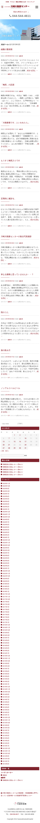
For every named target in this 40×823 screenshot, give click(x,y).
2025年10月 (6, 486)
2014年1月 (6, 715)
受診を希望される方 (21, 2)
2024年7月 (6, 522)
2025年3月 (6, 504)
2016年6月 (6, 640)
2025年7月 (6, 494)
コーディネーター (7, 772)
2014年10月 (6, 692)
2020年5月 (6, 581)
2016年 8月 (6, 635)
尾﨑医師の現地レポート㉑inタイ (13, 464)
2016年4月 (6, 645)
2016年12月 (6, 625)
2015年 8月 (6, 666)
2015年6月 (6, 671)
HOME (7, 2)
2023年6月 (6, 555)
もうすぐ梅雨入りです (10, 160)
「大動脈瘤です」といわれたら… (15, 122)
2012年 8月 (6, 758)
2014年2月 (6, 712)
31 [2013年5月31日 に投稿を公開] (25, 448)
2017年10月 (6, 599)
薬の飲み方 (5, 350)
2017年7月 (6, 607)
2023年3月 (6, 563)
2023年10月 (6, 545)
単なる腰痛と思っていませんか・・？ (17, 274)
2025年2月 (6, 506)
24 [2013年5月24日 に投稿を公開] (25, 445)
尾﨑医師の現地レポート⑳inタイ (13, 467)
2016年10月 (6, 630)
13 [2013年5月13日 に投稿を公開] (3, 441)
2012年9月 (6, 756)
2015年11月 (6, 658)
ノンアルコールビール (10, 388)
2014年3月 (6, 710)
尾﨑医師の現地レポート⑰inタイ (13, 474)
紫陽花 (5, 775)
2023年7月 (6, 553)
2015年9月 (6, 663)
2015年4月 (6, 676)
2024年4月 (6, 530)
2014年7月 (6, 699)
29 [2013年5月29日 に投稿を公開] (14, 448)
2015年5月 (6, 674)
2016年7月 (6, 638)
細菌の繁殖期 (6, 49)
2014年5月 (6, 704)
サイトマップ (30, 2)
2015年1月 (6, 684)
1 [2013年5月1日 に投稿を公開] (14, 435)
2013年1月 (6, 746)
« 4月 (2, 451)
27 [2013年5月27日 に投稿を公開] (3, 448)
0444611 (21, 16)
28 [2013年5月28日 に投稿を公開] (9, 448)
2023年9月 (6, 548)
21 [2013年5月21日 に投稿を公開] (9, 445)
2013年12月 (6, 717)
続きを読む (32, 70)
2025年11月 (6, 483)
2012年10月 (6, 753)
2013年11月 (6, 720)
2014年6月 (6, 702)
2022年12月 (6, 571)
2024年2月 (6, 535)
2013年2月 (6, 743)
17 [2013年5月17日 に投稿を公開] (25, 441)
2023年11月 (6, 542)
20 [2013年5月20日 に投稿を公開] (3, 445)
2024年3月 (6, 532)
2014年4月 (6, 707)
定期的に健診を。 (8, 198)
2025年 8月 (6, 491)
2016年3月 (6, 648)
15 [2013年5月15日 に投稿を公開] (14, 441)
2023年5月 (6, 558)
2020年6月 (6, 578)
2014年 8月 (6, 697)
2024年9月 (6, 519)
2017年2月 (6, 620)
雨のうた (5, 312)
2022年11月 (6, 573)
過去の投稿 (5, 424)
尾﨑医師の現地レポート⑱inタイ (13, 472)
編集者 (21, 56)
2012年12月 (6, 748)
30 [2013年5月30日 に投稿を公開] (20, 448)
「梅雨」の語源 (7, 85)
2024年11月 (6, 514)
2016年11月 (6, 627)
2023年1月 (6, 568)
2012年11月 (6, 751)
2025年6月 (6, 496)
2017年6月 (6, 609)
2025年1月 (6, 509)
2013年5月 (6, 735)
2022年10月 (6, 576)
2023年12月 (6, 540)
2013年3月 (6, 740)
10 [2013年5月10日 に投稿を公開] (25, 438)
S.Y (9, 377)
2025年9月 (6, 488)
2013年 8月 (6, 728)
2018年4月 (6, 584)
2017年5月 (6, 612)
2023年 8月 (6, 550)
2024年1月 (6, 537)
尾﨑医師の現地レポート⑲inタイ (13, 469)
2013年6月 (6, 733)
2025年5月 (6, 499)
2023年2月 (6, 566)
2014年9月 (6, 694)
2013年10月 (6, 722)
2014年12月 (6, 686)
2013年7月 (6, 730)
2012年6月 (6, 764)
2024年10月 (6, 517)
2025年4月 (6, 501)
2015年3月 (6, 679)
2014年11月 (6, 689)
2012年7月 (6, 761)
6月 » (7, 451)
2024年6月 (6, 524)
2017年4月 (6, 614)
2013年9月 (6, 725)
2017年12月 (6, 594)
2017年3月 (6, 617)
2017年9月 (6, 602)
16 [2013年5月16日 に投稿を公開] (20, 441)
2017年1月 (6, 622)
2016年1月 (6, 653)
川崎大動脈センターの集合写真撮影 (16, 236)
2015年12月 (6, 656)
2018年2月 (6, 589)
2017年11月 (6, 596)
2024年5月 (6, 527)
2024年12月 (6, 511)
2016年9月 (6, 632)
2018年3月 (6, 586)
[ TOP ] (20, 424)
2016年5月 (6, 643)
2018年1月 (6, 591)
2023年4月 (6, 560)
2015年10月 (6, 661)
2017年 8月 (6, 604)
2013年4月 (6, 738)
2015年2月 (6, 681)
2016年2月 (6, 650)
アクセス (12, 2)
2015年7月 (6, 668)
